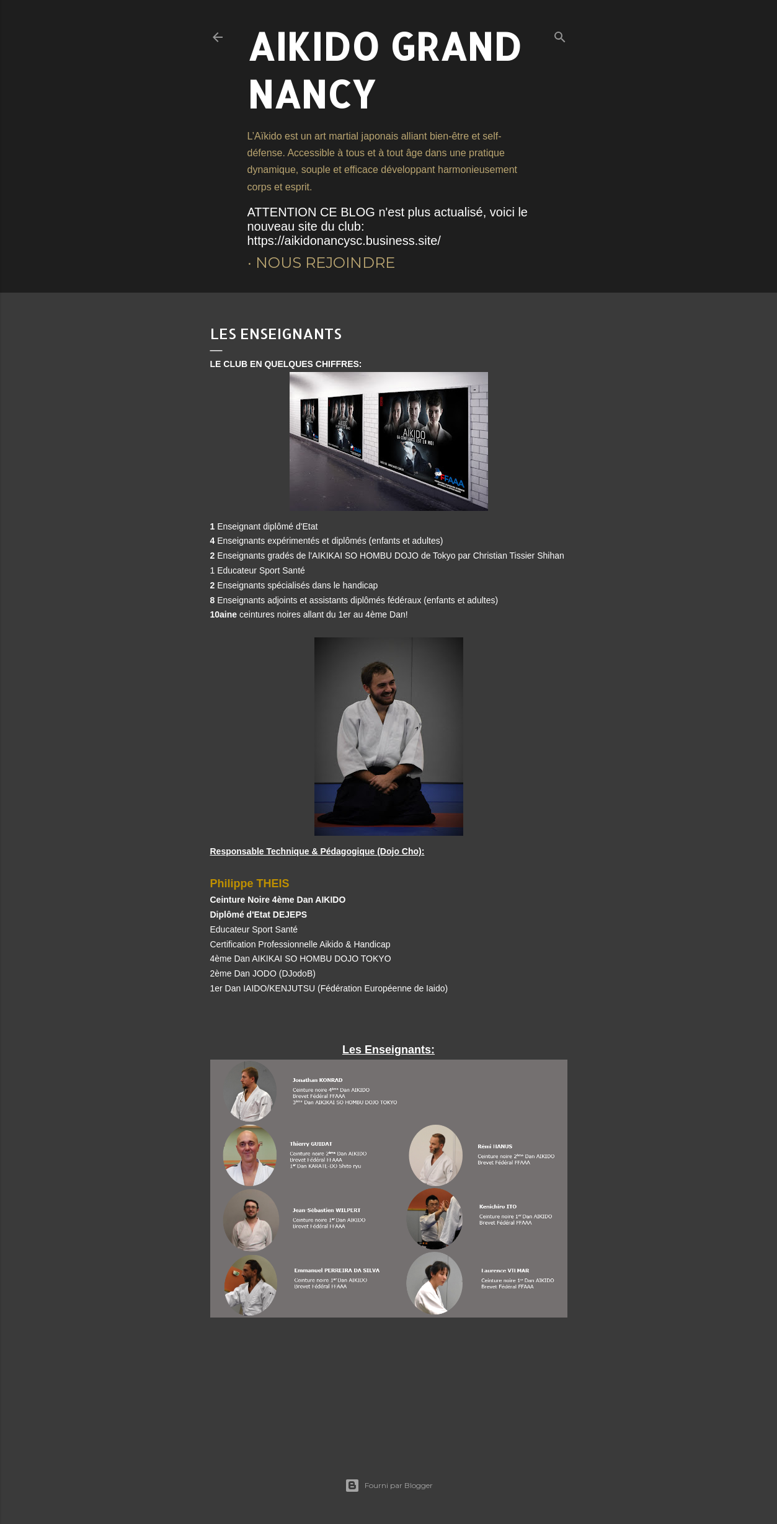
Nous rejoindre (325, 263)
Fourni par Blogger (389, 1485)
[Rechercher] (560, 34)
